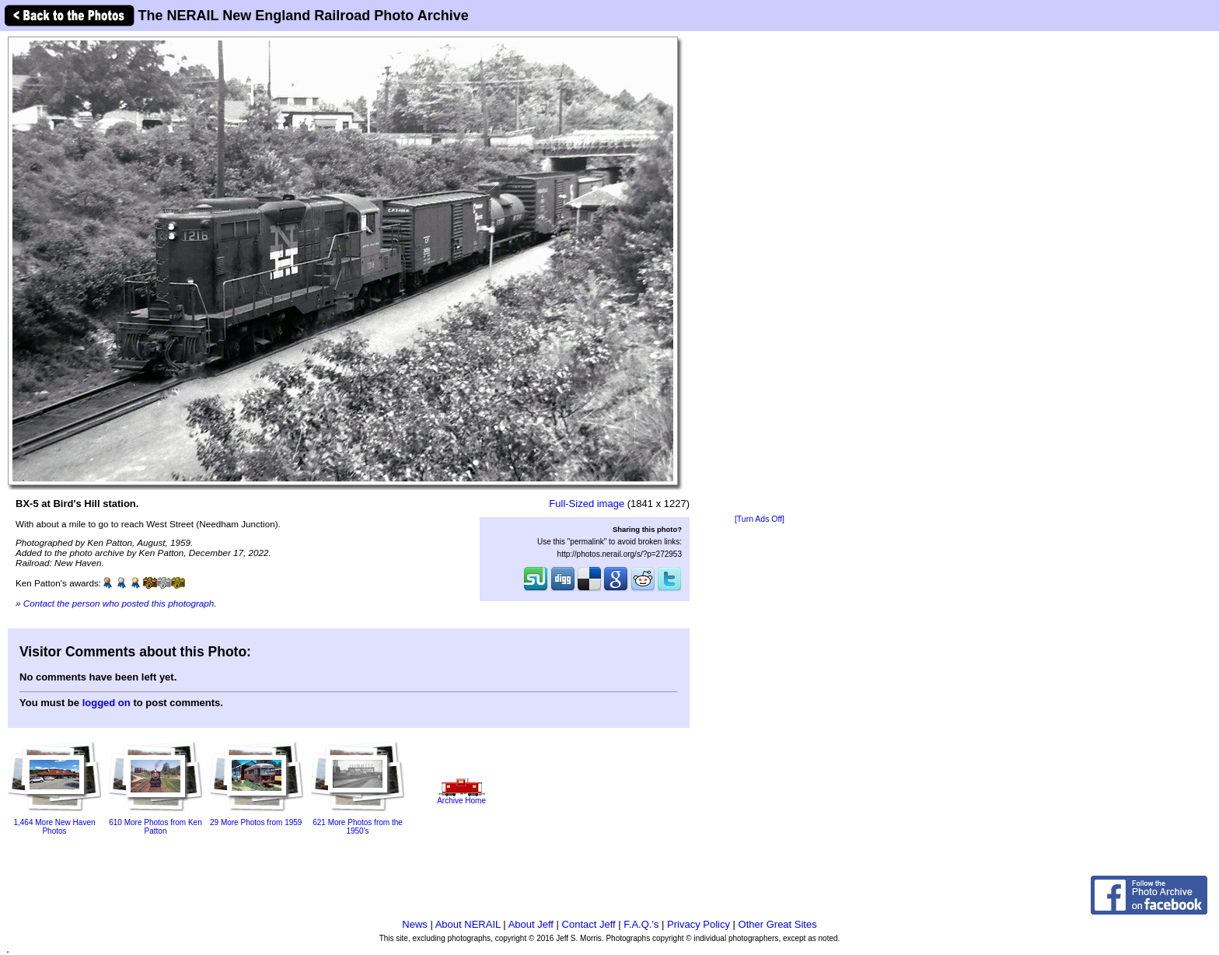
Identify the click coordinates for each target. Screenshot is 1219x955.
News (415, 924)
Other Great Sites (778, 924)
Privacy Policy (698, 924)
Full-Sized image (586, 503)
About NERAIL (468, 924)
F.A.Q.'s (640, 924)
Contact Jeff (589, 924)
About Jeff (531, 924)
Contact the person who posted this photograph (119, 603)
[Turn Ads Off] (759, 519)
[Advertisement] (759, 273)
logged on (106, 702)
